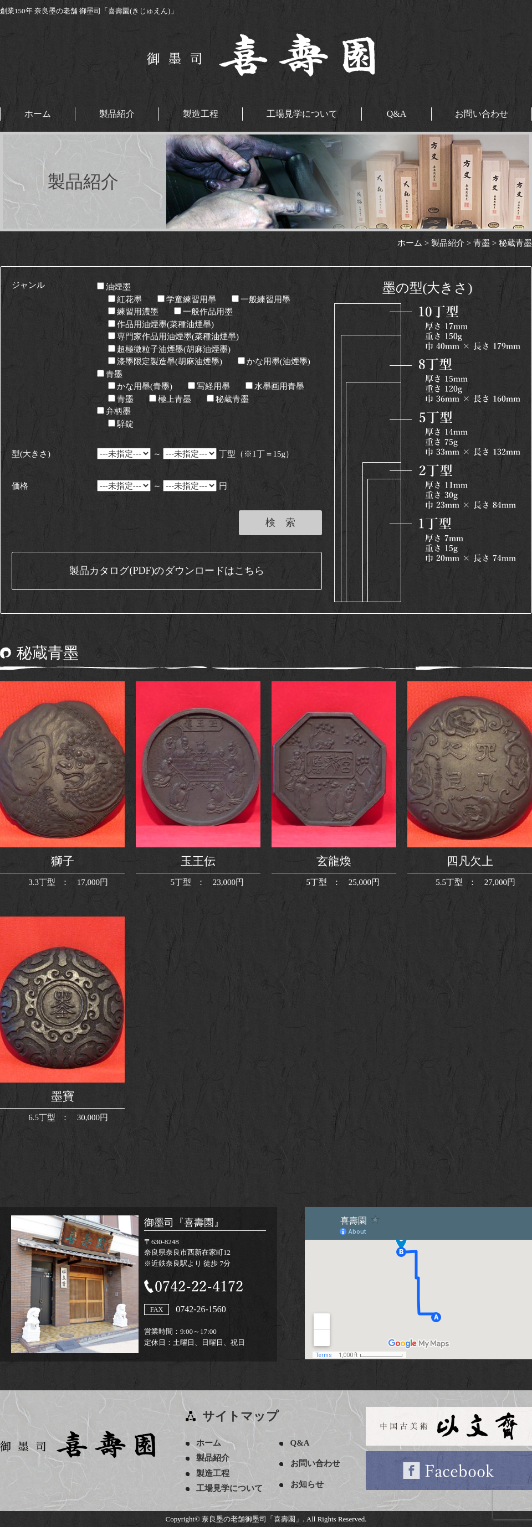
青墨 (109, 373)
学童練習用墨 (186, 298)
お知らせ (307, 1483)
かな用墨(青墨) (140, 386)
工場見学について (302, 113)
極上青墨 (170, 398)
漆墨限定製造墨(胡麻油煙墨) (165, 361)
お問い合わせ (481, 113)
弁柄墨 (114, 411)
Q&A (397, 113)
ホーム (37, 113)
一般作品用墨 (203, 311)
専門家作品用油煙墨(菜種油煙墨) (173, 336)
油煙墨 (114, 286)
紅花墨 (125, 298)
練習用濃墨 (133, 311)
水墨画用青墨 (274, 386)
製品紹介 (117, 113)
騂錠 (121, 423)
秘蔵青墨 (228, 398)
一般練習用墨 (261, 298)
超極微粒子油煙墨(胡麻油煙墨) (169, 348)
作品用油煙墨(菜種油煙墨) (161, 323)
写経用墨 (209, 386)
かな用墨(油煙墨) (274, 361)
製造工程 (200, 113)
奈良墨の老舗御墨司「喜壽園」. (253, 1519)
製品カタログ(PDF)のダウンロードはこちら (166, 570)
